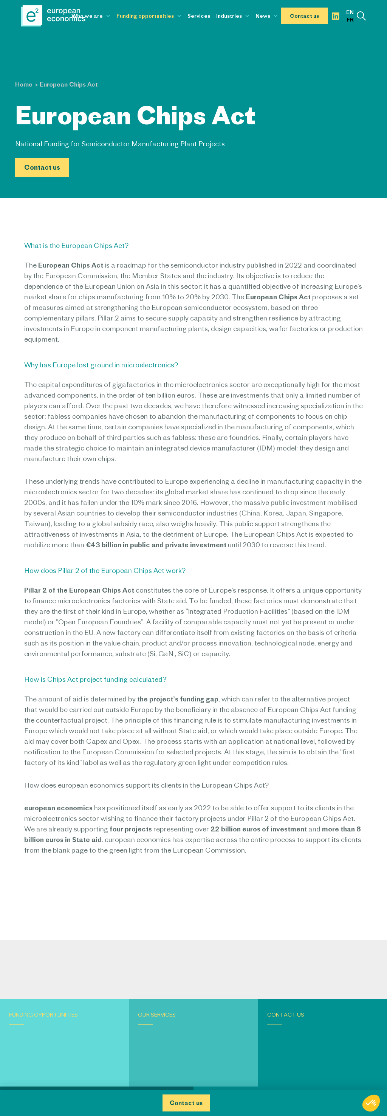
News (262, 15)
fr (350, 19)
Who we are (87, 15)
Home (24, 84)
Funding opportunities (145, 15)
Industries (229, 15)
